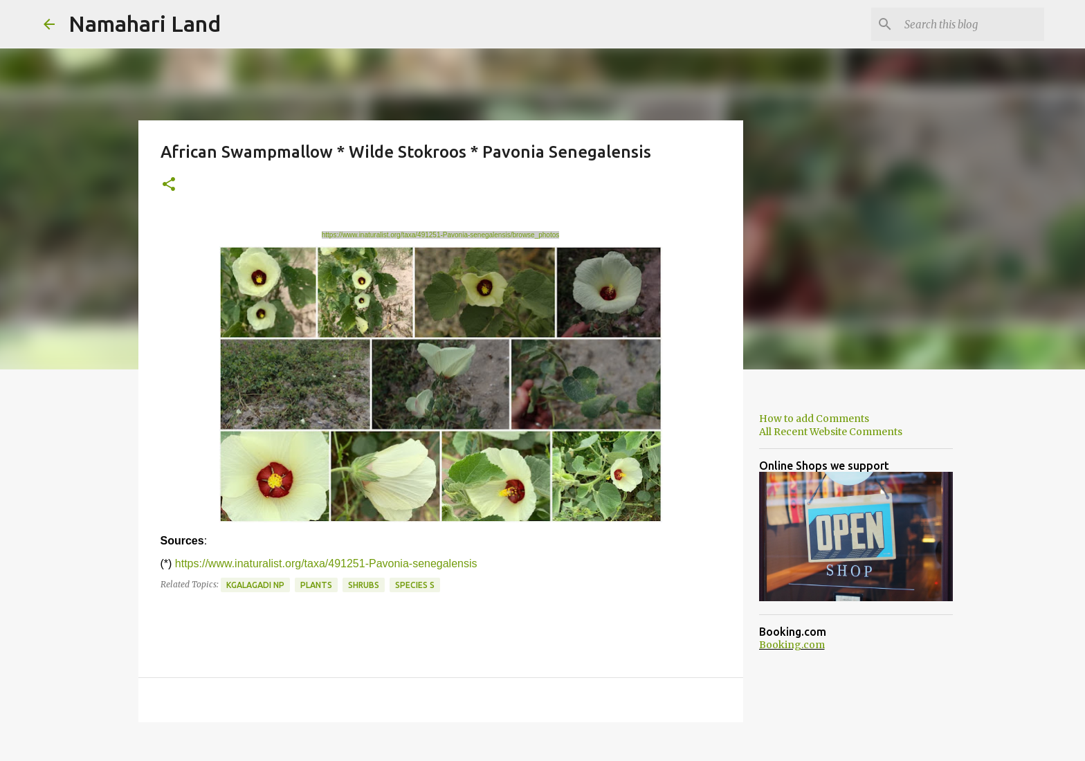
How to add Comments (814, 418)
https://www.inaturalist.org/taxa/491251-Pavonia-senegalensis (326, 563)
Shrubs (363, 584)
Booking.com (792, 645)
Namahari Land (145, 23)
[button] (169, 185)
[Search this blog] (971, 24)
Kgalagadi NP (255, 584)
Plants (316, 584)
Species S (415, 584)
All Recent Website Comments (830, 431)
